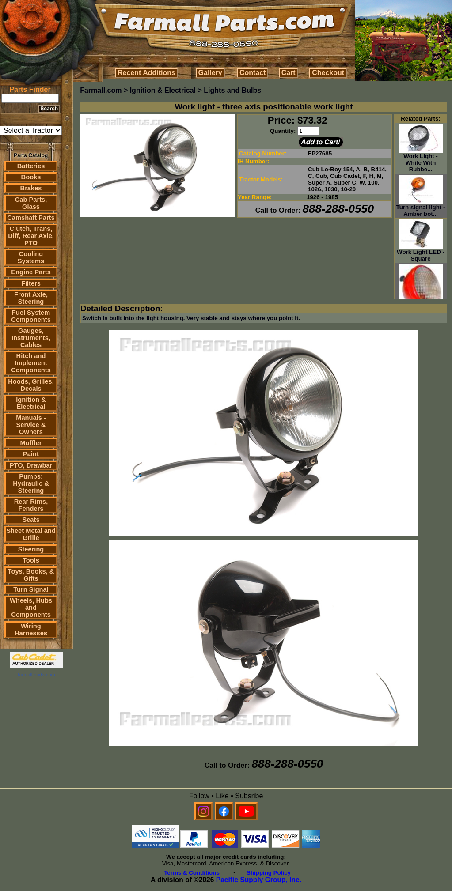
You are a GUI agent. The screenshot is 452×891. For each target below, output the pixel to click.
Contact (252, 72)
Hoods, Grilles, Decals (30, 385)
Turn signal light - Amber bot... (420, 208)
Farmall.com (101, 90)
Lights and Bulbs (232, 90)
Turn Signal (31, 589)
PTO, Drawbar (31, 465)
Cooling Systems (31, 257)
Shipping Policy (269, 872)
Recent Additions (146, 72)
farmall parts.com (36, 674)
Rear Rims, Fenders (31, 505)
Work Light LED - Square (420, 252)
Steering (31, 549)
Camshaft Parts (31, 217)
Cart (288, 72)
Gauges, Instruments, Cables (30, 337)
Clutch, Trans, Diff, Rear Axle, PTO (31, 235)
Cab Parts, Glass (31, 203)
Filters (31, 283)
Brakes (31, 188)
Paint (31, 453)
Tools (31, 560)
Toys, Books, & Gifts (31, 575)
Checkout (328, 72)
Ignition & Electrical (31, 403)
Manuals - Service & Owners (31, 424)
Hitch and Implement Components (31, 363)
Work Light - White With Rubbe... (421, 160)
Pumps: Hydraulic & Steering (31, 483)
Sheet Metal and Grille (31, 534)
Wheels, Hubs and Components (31, 607)
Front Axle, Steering (31, 298)
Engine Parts (31, 272)
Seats (30, 519)
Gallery (210, 72)
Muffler (31, 442)
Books (31, 177)
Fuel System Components (31, 316)
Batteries (31, 166)
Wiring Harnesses (31, 630)
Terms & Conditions (192, 872)
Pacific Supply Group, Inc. (258, 879)
